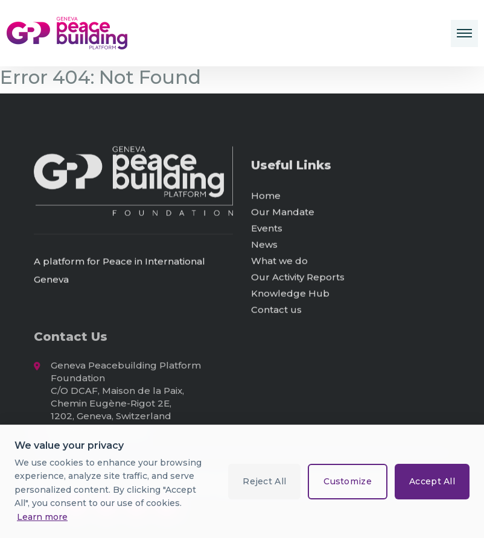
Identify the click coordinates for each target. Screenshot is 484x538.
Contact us (276, 310)
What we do (279, 261)
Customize (347, 481)
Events (266, 229)
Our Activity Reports (298, 277)
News (264, 245)
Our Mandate (282, 212)
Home (266, 196)
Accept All (432, 481)
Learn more (42, 516)
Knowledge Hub (290, 294)
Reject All (264, 481)
